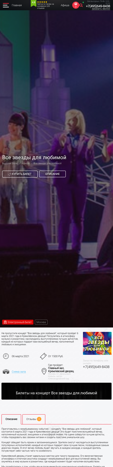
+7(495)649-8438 (98, 6)
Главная (17, 5)
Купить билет (19, 174)
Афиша (65, 5)
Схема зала (19, 371)
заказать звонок (101, 8)
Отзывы (33, 419)
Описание (52, 173)
